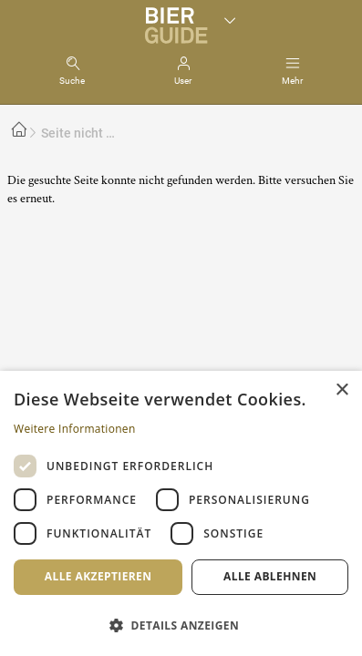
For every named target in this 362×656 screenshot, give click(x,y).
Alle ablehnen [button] (269, 576)
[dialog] (181, 513)
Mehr (292, 81)
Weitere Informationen (75, 428)
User (182, 81)
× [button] (341, 390)
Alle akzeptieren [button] (98, 576)
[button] (181, 624)
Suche (72, 81)
